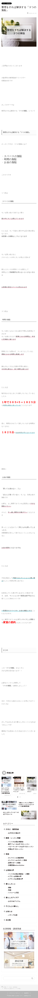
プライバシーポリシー (15, 993)
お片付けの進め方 (14, 833)
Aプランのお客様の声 (15, 879)
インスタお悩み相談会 (15, 841)
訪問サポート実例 (14, 863)
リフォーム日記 (13, 892)
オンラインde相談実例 (16, 858)
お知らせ (9, 911)
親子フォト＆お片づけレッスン (18, 844)
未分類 (8, 920)
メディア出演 (12, 915)
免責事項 (26, 993)
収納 (9, 890)
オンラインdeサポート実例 (17, 860)
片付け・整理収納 (7, 3)
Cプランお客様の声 (14, 876)
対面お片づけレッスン (15, 849)
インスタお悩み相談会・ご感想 (18, 874)
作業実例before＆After (16, 865)
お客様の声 (10, 870)
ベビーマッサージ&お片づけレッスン (21, 846)
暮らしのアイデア (12, 897)
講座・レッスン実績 (13, 838)
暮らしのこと (11, 884)
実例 (7, 854)
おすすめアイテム (14, 901)
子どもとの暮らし (12, 906)
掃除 (9, 887)
